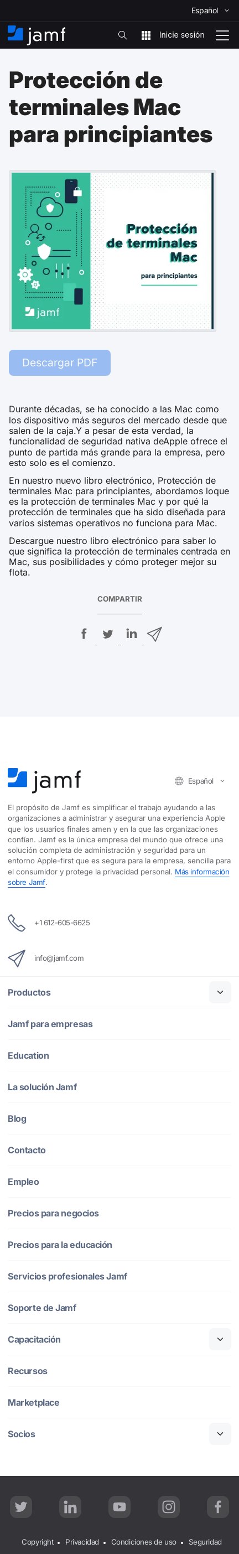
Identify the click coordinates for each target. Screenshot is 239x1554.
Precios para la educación (60, 1245)
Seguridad (205, 1542)
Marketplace (33, 1402)
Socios (21, 1434)
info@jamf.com (46, 958)
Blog (17, 1118)
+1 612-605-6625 (49, 923)
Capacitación (34, 1339)
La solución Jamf (42, 1087)
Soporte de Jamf (42, 1308)
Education (28, 1055)
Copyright (37, 1542)
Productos (29, 992)
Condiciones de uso (143, 1542)
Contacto (26, 1150)
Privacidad (82, 1542)
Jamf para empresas (50, 1024)
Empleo (23, 1182)
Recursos (27, 1371)
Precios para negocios (53, 1213)
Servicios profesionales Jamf (67, 1276)
